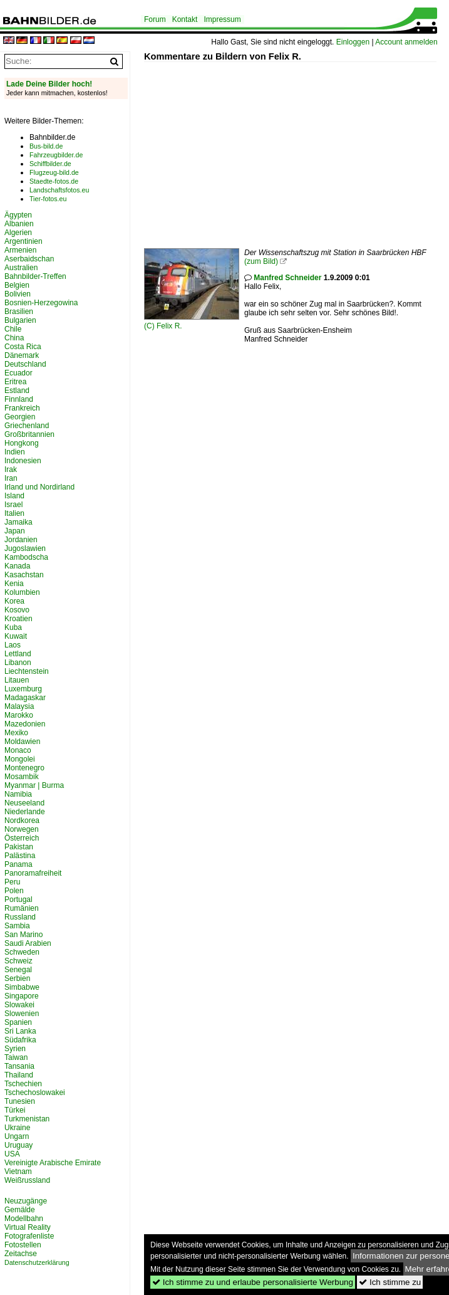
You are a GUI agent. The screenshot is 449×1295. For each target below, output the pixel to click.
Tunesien (19, 1101)
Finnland (18, 399)
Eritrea (15, 381)
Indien (14, 452)
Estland (16, 390)
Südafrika (20, 1039)
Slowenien (21, 1013)
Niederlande (24, 811)
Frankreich (22, 408)
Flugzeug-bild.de (54, 172)
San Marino (23, 934)
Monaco (17, 750)
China (14, 337)
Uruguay (18, 1145)
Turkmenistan (26, 1118)
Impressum (222, 19)
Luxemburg (23, 688)
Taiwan (16, 1057)
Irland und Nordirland (39, 487)
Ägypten (18, 215)
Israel (13, 504)
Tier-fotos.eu (47, 198)
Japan (14, 531)
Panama (18, 864)
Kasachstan (24, 574)
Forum (155, 19)
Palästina (19, 855)
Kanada (17, 566)
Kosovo (16, 610)
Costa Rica (22, 346)
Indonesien (22, 460)
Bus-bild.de (46, 146)
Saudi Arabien (27, 943)
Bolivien (17, 294)
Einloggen (352, 42)
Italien (14, 513)
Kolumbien (22, 592)
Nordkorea (21, 820)
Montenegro (24, 767)
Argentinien (23, 241)
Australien (21, 267)
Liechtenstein (26, 671)
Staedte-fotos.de (53, 181)
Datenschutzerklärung (37, 1262)
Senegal (18, 969)
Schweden (21, 952)
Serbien (17, 978)
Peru (12, 882)
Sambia (17, 925)
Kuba (13, 627)
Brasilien (18, 311)
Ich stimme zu (390, 1282)
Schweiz (18, 961)
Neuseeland (24, 803)
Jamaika (18, 522)
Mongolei (19, 759)
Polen (14, 890)
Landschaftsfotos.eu (59, 190)
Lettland (17, 653)
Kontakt (185, 19)
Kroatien (18, 618)
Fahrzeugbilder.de (56, 155)
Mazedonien (24, 724)
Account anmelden (406, 42)
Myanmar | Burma (34, 785)
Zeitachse (20, 1253)
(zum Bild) (261, 261)
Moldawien (22, 741)
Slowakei (19, 1004)
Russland (20, 917)
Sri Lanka (20, 1031)
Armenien (20, 250)
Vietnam (18, 1171)
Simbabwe (21, 987)
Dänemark (21, 355)
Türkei (14, 1110)
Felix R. (169, 326)
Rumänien (21, 908)
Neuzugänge (25, 1201)
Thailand (18, 1075)
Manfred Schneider (287, 277)
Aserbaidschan (29, 258)
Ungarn (16, 1136)
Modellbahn (23, 1218)
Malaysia (19, 706)
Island (14, 495)
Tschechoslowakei (34, 1092)
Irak (10, 469)
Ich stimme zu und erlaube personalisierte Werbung (252, 1282)
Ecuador (18, 373)
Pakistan (18, 846)
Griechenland (26, 425)
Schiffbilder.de (50, 163)
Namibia (18, 794)
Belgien (16, 285)
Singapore (21, 996)
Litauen (16, 680)
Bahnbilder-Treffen (35, 276)
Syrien (15, 1048)
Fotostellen (22, 1244)
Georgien (19, 416)
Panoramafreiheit (32, 873)
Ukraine (17, 1127)
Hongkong (21, 443)
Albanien (19, 223)
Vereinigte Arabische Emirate (52, 1162)
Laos (12, 645)
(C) (150, 326)
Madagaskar (25, 697)
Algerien (18, 232)
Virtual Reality (27, 1227)
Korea (14, 601)
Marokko (18, 715)
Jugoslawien (25, 548)
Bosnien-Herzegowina (41, 302)
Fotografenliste (29, 1236)
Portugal (18, 899)
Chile (12, 329)
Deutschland (25, 364)
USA (12, 1154)
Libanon (17, 662)
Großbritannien (29, 434)
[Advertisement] (296, 150)
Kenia (14, 583)
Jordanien (21, 539)
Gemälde (19, 1209)
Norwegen (21, 829)
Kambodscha (26, 557)
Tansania (19, 1066)
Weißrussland (27, 1180)
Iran (11, 478)
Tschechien (23, 1083)
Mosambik (21, 776)
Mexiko (16, 732)
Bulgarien (20, 320)
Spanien (18, 1022)
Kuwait (15, 636)
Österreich (21, 838)
